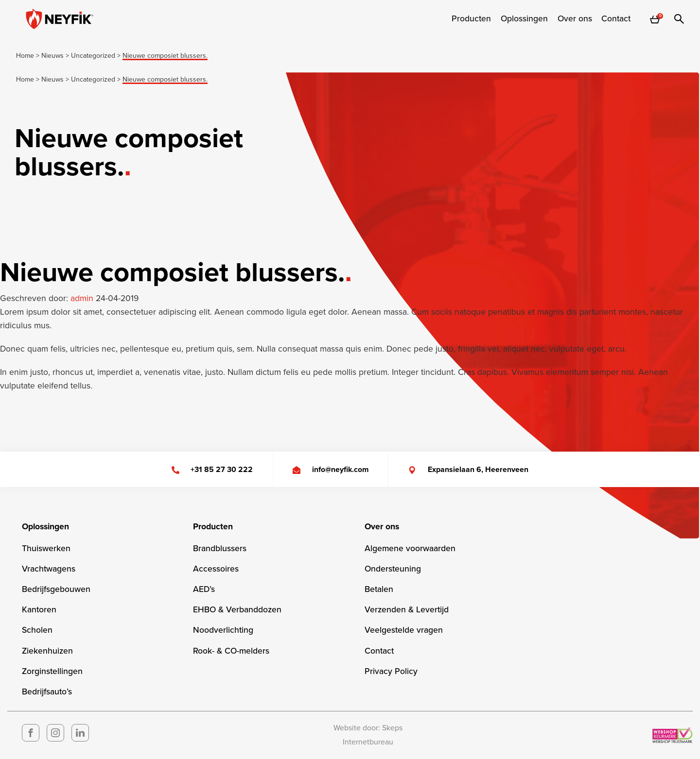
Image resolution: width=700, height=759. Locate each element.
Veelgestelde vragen (404, 630)
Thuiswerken (46, 548)
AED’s (204, 589)
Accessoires (216, 569)
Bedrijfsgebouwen (56, 589)
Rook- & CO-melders (231, 651)
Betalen (379, 589)
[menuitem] (471, 19)
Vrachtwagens (48, 569)
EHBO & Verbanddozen (237, 610)
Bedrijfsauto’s (47, 692)
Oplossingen (524, 19)
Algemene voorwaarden (410, 548)
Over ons (575, 19)
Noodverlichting (223, 630)
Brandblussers (219, 548)
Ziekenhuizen (47, 651)
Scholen (37, 630)
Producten (471, 19)
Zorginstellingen (52, 671)
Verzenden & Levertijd (407, 610)
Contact (615, 19)
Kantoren (39, 610)
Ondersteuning (393, 569)
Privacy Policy (391, 671)
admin (83, 298)
